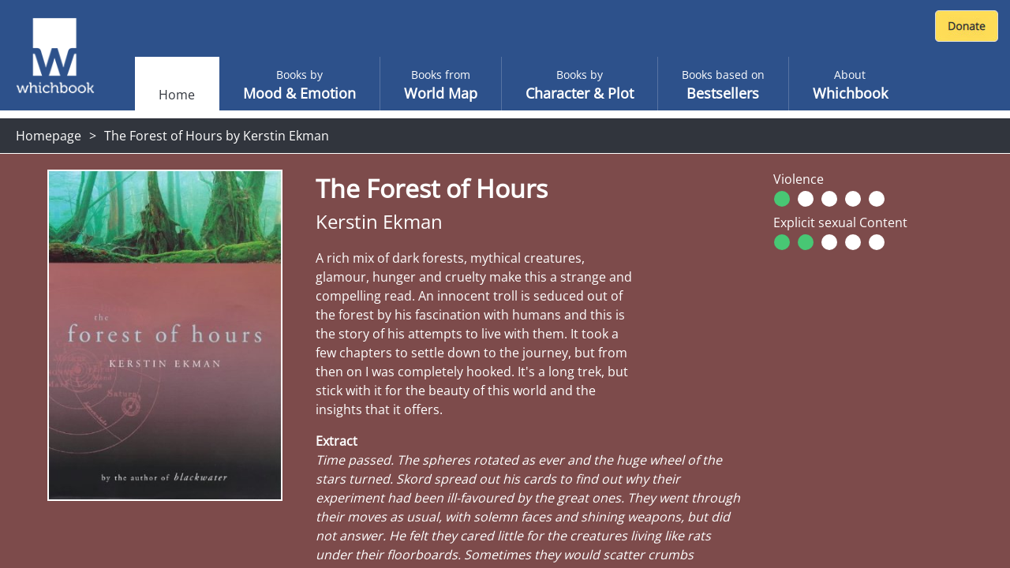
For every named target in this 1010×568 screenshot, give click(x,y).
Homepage (48, 135)
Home (177, 94)
